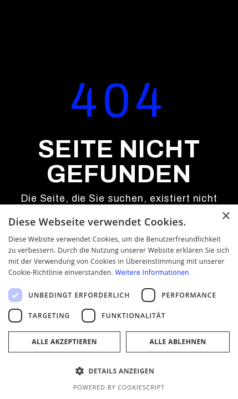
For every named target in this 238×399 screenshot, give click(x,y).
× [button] (225, 216)
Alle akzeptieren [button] (64, 341)
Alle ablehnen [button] (178, 341)
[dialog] (119, 301)
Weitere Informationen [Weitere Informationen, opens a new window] (152, 272)
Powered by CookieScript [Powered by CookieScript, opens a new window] (119, 387)
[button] (119, 371)
